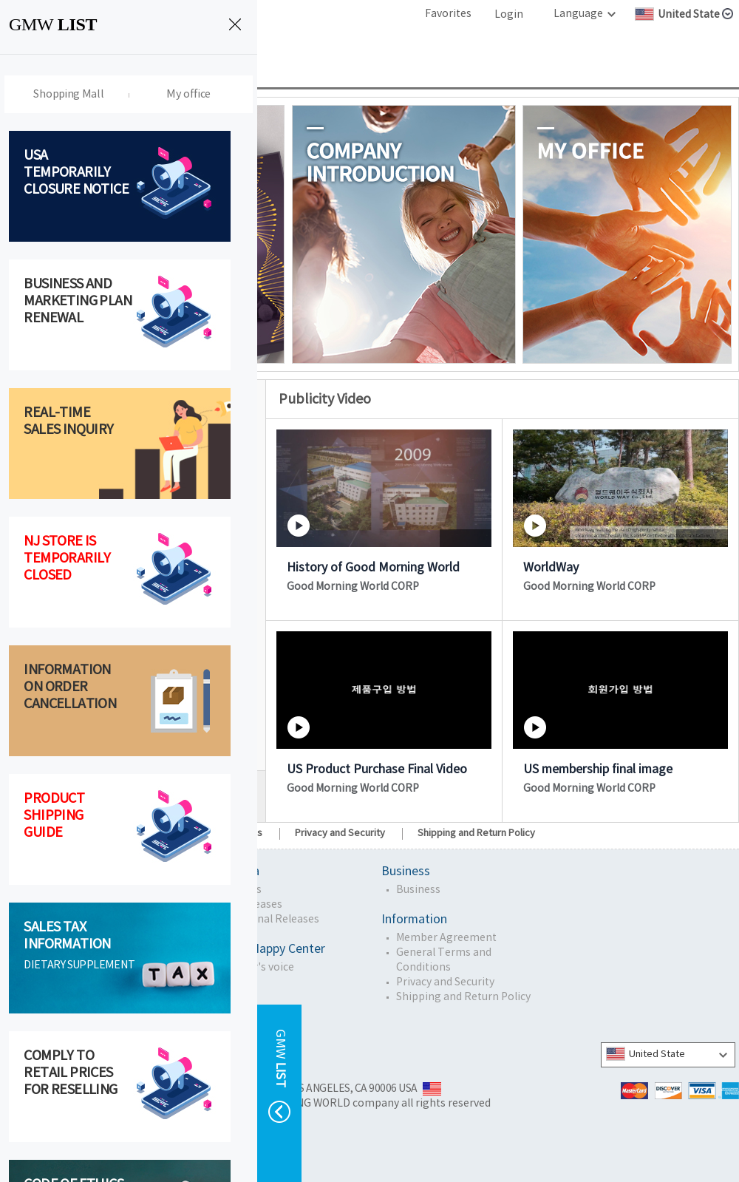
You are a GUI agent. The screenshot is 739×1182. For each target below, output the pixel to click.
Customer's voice (251, 968)
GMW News (235, 890)
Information (414, 919)
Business (405, 871)
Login (508, 15)
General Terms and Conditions (443, 960)
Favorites (448, 14)
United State (645, 1054)
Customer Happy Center (259, 949)
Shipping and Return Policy (476, 833)
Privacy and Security (340, 833)
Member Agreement (446, 938)
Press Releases (245, 905)
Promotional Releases (263, 919)
